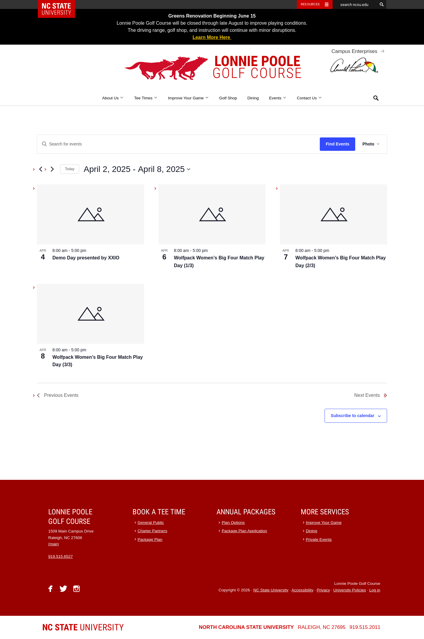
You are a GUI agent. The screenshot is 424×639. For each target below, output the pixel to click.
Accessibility (303, 590)
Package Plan (150, 539)
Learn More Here (212, 37)
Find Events (337, 144)
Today (69, 169)
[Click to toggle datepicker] (137, 169)
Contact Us (309, 98)
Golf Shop (228, 98)
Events (278, 98)
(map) (53, 544)
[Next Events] (52, 169)
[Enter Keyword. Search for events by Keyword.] (178, 144)
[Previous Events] (40, 169)
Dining (253, 98)
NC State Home (60, 4)
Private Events (319, 539)
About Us (113, 98)
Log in (374, 590)
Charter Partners (152, 531)
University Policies (349, 590)
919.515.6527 (60, 556)
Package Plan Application (244, 531)
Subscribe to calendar (352, 415)
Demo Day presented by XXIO (85, 257)
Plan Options (233, 522)
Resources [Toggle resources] (310, 4)
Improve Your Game (188, 98)
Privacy (323, 590)
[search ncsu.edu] (355, 4)
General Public (151, 522)
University (83, 627)
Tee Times (146, 98)
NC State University (271, 590)
